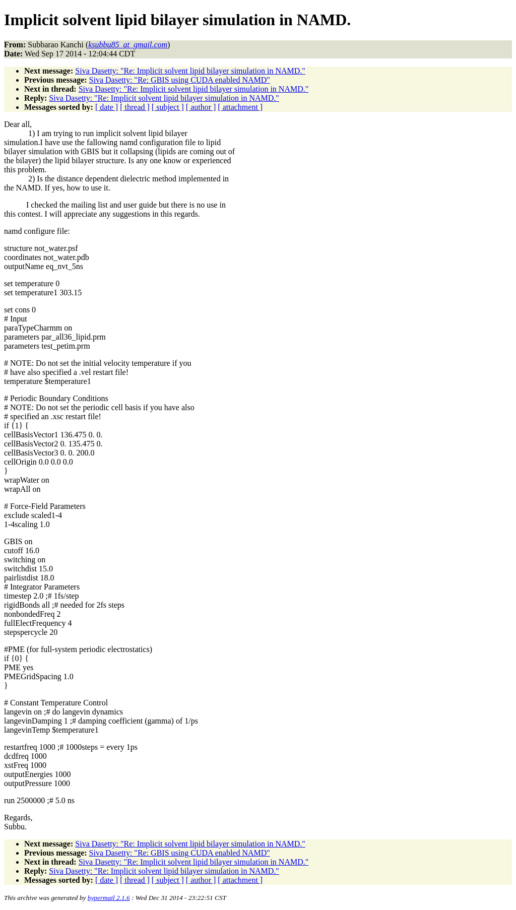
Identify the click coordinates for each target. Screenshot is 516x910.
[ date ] (106, 107)
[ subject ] (168, 107)
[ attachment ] (240, 107)
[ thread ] (135, 107)
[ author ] (201, 107)
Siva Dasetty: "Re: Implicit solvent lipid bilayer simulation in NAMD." (190, 71)
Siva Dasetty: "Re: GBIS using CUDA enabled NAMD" (179, 80)
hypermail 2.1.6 (109, 897)
